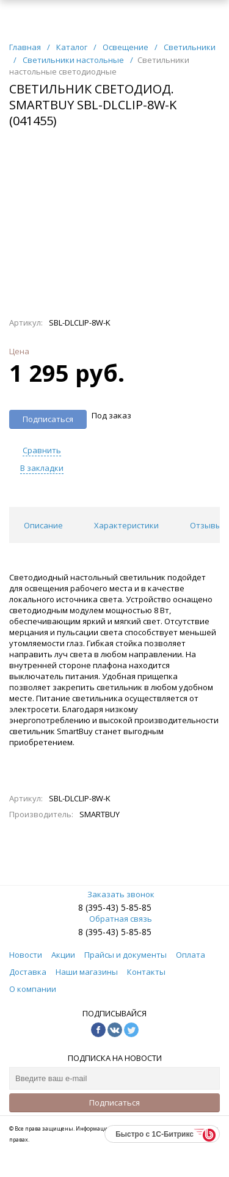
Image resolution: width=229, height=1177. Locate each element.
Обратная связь (114, 918)
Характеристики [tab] (126, 525)
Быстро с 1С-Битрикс (154, 1134)
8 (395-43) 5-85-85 (114, 907)
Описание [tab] (43, 525)
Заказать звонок (114, 894)
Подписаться (114, 1102)
